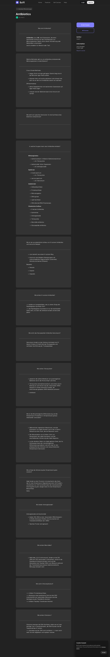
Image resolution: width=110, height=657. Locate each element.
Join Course (85, 25)
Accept (103, 652)
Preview (85, 30)
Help (65, 2)
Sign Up (90, 2)
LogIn (83, 2)
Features (47, 2)
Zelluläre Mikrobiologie (24, 9)
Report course (81, 50)
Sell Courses (57, 2)
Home (40, 2)
